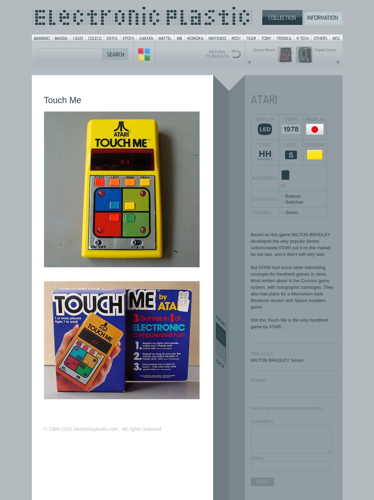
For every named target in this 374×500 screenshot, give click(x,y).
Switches (294, 202)
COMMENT (262, 421)
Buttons (293, 196)
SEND (262, 481)
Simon (291, 212)
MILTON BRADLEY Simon (277, 360)
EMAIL (257, 458)
